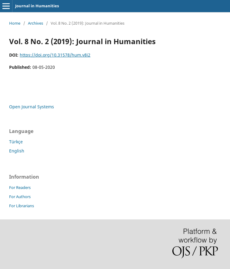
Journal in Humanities (37, 6)
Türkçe (16, 142)
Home (14, 23)
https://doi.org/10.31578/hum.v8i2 (55, 55)
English (16, 151)
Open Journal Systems (31, 107)
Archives (35, 23)
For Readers (20, 187)
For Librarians (21, 205)
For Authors (20, 196)
